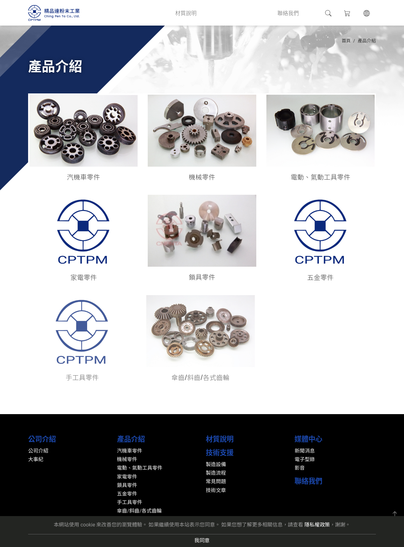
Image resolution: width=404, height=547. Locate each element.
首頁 (346, 41)
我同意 (202, 541)
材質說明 (193, 13)
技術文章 (216, 490)
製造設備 (216, 464)
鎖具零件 (127, 485)
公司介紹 (124, 13)
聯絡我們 (295, 13)
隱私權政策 (317, 525)
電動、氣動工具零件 (140, 468)
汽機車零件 (129, 451)
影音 (299, 468)
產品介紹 (158, 13)
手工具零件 (129, 502)
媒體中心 (261, 13)
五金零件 (127, 494)
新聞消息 (304, 451)
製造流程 (216, 473)
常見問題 (216, 482)
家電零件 (127, 477)
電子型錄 (304, 459)
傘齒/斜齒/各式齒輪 (139, 511)
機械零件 (127, 459)
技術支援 (227, 13)
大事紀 (35, 459)
